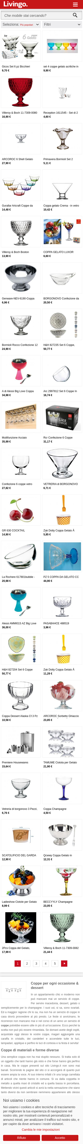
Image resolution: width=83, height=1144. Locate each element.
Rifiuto (21, 1138)
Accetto (60, 1138)
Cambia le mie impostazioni (41, 1129)
